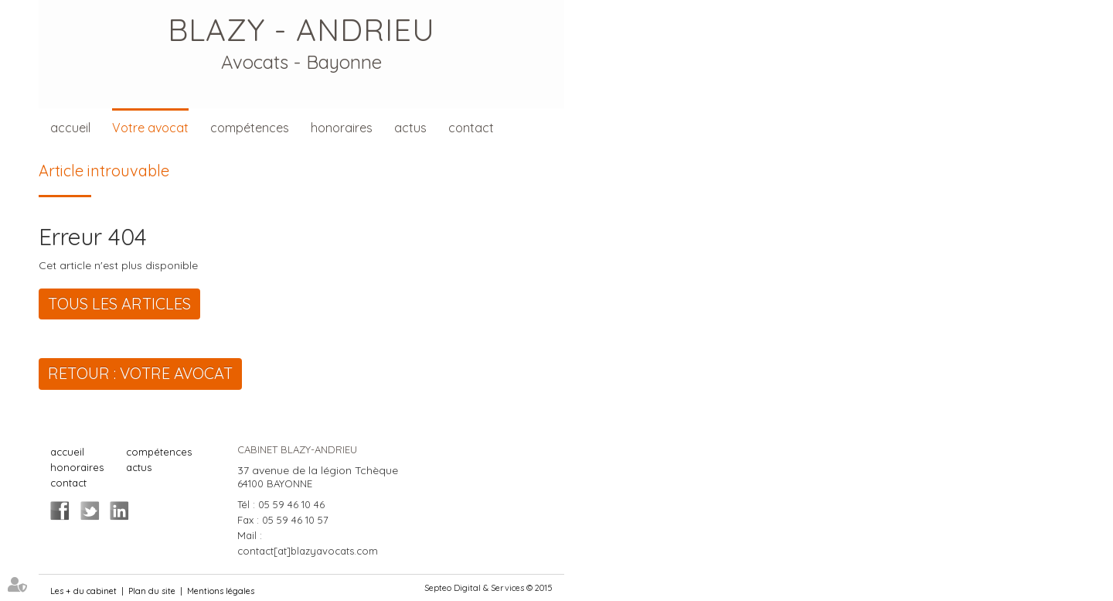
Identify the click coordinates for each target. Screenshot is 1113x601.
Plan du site (151, 591)
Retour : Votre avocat (140, 373)
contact (471, 127)
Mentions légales (220, 591)
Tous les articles (119, 303)
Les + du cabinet (83, 591)
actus (410, 127)
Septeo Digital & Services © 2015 (488, 587)
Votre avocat (150, 127)
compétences (249, 127)
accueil (70, 127)
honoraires (342, 127)
